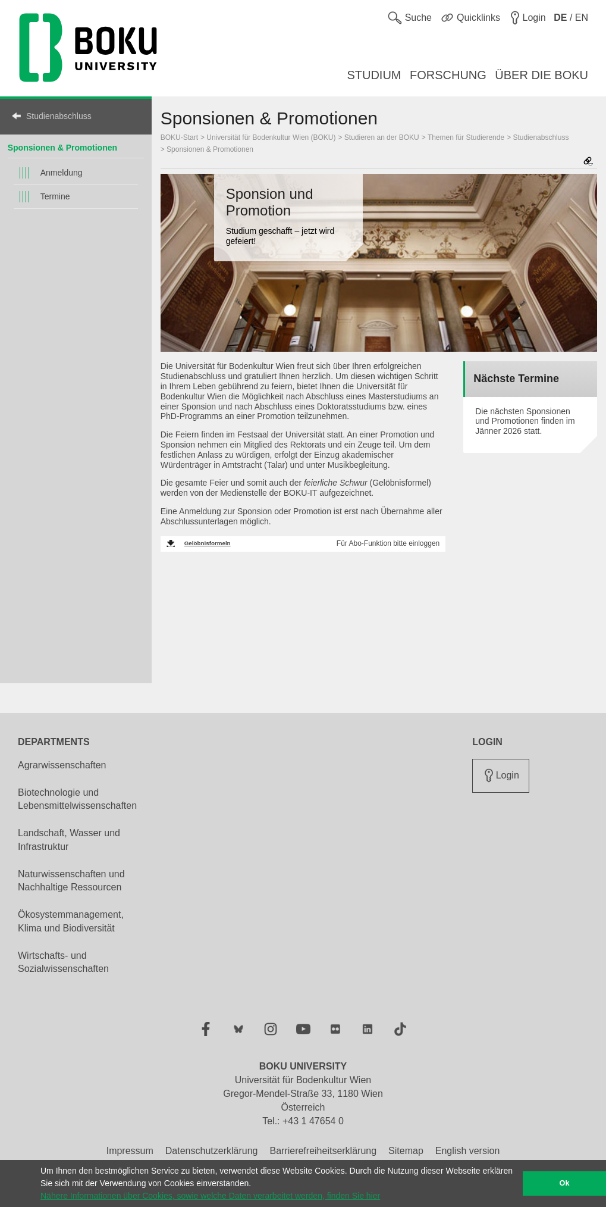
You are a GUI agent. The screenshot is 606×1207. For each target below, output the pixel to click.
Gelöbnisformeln (207, 543)
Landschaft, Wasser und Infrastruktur (69, 840)
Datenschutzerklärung (211, 1151)
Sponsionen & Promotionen (62, 147)
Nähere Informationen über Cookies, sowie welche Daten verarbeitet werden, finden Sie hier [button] (210, 1195)
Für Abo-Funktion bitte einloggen (388, 543)
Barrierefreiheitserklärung (322, 1151)
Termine (55, 196)
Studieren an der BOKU (381, 137)
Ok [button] (565, 1183)
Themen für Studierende (466, 137)
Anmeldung (61, 172)
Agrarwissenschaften (62, 765)
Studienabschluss (59, 116)
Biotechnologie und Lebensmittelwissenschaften (77, 799)
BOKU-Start (179, 137)
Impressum (129, 1151)
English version (467, 1151)
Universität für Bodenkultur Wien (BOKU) (270, 137)
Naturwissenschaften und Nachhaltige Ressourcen (71, 881)
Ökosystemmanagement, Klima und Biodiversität (71, 921)
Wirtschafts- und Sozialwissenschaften (63, 962)
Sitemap (405, 1151)
